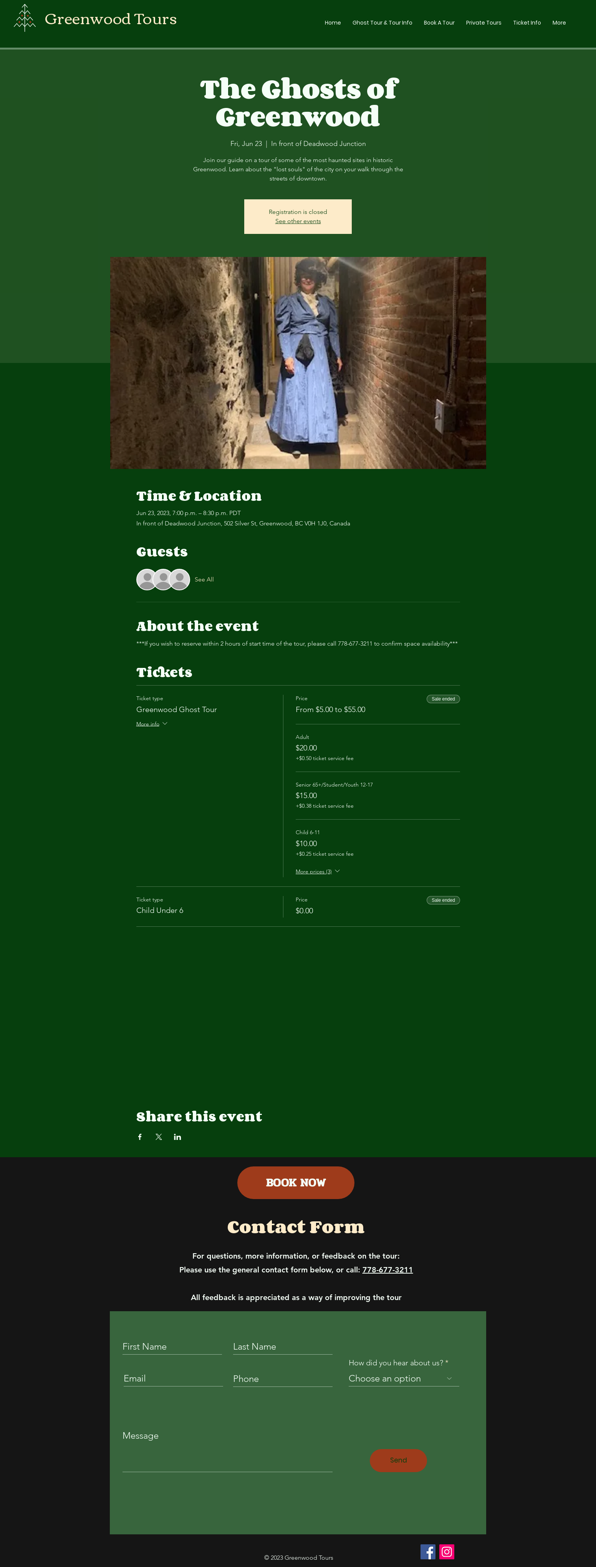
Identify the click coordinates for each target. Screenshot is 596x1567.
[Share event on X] (158, 1137)
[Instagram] (446, 1551)
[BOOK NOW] (295, 1182)
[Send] (398, 1460)
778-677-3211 (388, 1269)
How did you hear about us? (396, 1363)
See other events (298, 221)
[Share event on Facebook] (140, 1137)
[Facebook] (428, 1551)
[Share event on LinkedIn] (177, 1137)
